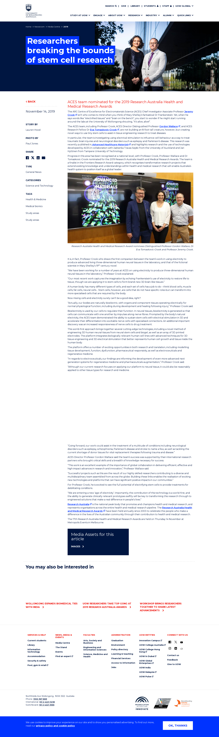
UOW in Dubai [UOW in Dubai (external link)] (146, 656)
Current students (37, 640)
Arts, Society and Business (92, 641)
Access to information (123, 663)
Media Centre (54, 27)
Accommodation (36, 656)
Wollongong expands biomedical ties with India (52, 590)
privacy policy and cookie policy (55, 725)
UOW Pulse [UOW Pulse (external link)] (145, 676)
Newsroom (39, 27)
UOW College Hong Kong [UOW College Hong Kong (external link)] (149, 650)
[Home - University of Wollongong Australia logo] (34, 10)
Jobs (113, 667)
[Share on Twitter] (32, 158)
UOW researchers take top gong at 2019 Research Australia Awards (109, 590)
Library (135, 6)
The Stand (61, 647)
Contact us (173, 655)
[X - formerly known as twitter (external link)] (175, 642)
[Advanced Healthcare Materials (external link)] (111, 144)
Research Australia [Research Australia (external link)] (78, 504)
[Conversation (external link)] (181, 649)
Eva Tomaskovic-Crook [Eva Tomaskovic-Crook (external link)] (103, 129)
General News (33, 172)
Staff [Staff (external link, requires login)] (165, 6)
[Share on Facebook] (27, 158)
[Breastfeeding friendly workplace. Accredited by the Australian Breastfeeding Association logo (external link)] (183, 703)
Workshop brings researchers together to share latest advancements (166, 592)
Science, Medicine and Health (95, 655)
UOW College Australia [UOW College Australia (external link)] (151, 645)
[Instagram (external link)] (169, 648)
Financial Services (120, 658)
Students (150, 6)
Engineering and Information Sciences (94, 648)
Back (31, 101)
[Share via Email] (43, 158)
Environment (118, 645)
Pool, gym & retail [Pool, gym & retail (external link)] (37, 665)
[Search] (111, 6)
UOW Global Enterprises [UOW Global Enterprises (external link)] (145, 662)
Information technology (34, 650)
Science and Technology (39, 185)
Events (59, 652)
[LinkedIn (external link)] (175, 648)
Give (123, 6)
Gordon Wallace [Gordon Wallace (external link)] (168, 126)
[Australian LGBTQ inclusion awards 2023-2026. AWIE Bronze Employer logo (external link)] (162, 703)
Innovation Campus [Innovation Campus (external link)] (149, 640)
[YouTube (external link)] (181, 642)
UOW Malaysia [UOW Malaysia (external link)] (146, 672)
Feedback (172, 660)
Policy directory (119, 649)
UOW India (145, 667)
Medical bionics (34, 206)
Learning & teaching (122, 654)
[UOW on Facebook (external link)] (169, 642)
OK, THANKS (177, 725)
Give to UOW (174, 664)
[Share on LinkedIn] (38, 158)
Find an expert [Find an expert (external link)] (63, 656)
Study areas (32, 213)
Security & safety (37, 661)
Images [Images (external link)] (75, 546)
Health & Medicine (36, 199)
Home (28, 27)
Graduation (117, 640)
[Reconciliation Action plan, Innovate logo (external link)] (142, 703)
